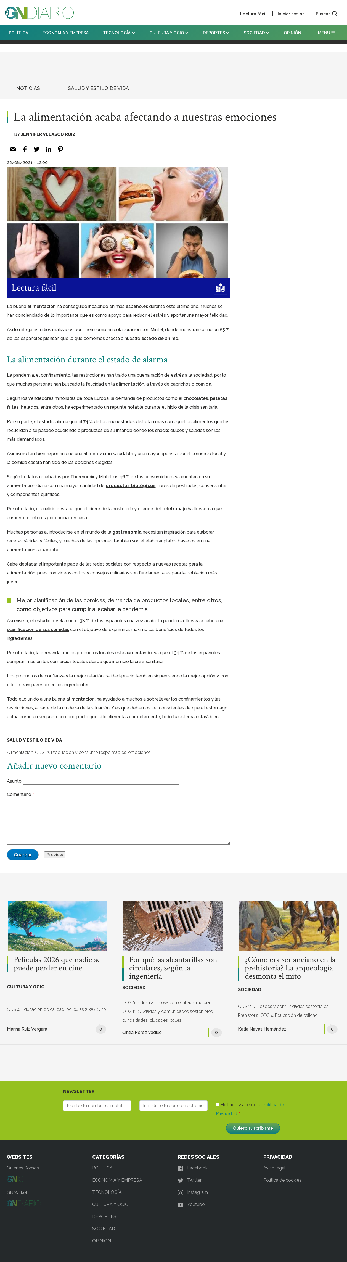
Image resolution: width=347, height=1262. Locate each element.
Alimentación (20, 752)
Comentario (19, 794)
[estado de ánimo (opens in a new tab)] (159, 338)
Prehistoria (248, 1015)
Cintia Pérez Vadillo (142, 1032)
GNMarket (17, 1192)
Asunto (14, 781)
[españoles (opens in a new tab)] (137, 306)
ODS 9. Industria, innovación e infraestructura (166, 1002)
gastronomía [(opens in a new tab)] (127, 532)
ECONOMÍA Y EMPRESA (66, 32)
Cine (101, 1009)
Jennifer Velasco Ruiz (48, 134)
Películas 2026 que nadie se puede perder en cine (57, 964)
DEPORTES (216, 32)
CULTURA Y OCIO (169, 32)
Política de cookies (282, 1180)
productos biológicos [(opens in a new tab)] (131, 485)
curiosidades (135, 1020)
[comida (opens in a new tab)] (203, 384)
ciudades (159, 1020)
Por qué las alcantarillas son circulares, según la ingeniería (173, 968)
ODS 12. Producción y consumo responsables (80, 752)
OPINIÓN (292, 32)
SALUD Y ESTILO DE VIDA (98, 88)
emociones (139, 752)
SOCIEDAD (256, 32)
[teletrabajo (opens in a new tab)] (174, 508)
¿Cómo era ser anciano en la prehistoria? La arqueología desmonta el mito (290, 968)
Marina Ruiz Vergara (27, 1029)
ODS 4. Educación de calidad (35, 1009)
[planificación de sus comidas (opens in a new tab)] (38, 629)
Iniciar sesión (291, 13)
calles (175, 1020)
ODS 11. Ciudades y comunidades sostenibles (167, 1011)
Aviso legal (274, 1168)
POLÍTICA (18, 32)
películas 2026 (80, 1009)
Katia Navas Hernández (262, 1029)
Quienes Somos (23, 1168)
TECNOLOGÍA (119, 32)
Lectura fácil (253, 13)
